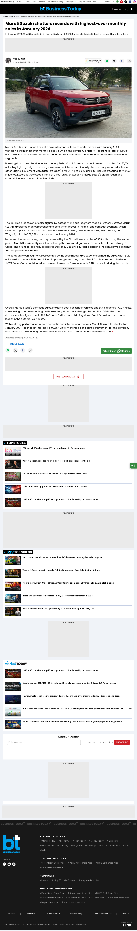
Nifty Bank (70, 881)
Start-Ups (91, 846)
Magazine (77, 846)
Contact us (30, 914)
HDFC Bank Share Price (107, 863)
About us (12, 914)
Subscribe (116, 9)
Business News (8, 17)
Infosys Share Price (76, 898)
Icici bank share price (119, 898)
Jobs (44, 850)
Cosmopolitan (71, 2)
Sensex (45, 881)
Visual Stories (48, 846)
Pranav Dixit (19, 59)
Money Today (97, 841)
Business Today (7, 2)
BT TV (104, 846)
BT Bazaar (20, 2)
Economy (64, 841)
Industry (115, 846)
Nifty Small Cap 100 (89, 881)
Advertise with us (52, 914)
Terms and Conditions (102, 914)
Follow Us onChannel (116, 352)
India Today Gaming (55, 2)
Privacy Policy (76, 914)
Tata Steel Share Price (52, 868)
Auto (127, 846)
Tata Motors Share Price (53, 863)
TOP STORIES (16, 443)
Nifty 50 (57, 881)
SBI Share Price (97, 898)
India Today (30, 2)
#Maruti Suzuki (16, 344)
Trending (64, 846)
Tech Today (79, 841)
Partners (125, 914)
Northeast (41, 2)
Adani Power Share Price (81, 863)
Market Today (48, 841)
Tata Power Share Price (74, 903)
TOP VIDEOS (19, 553)
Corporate (113, 841)
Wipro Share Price (50, 903)
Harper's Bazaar (85, 2)
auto (17, 17)
